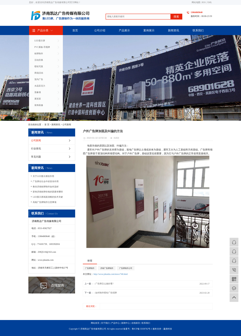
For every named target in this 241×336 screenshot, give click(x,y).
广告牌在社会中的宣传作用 (46, 181)
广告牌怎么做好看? (104, 284)
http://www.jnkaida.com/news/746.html (111, 274)
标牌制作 (38, 53)
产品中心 (115, 323)
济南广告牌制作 (106, 268)
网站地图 (196, 2)
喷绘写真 (38, 66)
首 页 (46, 124)
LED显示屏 (39, 41)
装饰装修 (38, 105)
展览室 (37, 99)
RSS (204, 2)
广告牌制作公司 (125, 268)
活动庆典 (38, 60)
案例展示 (148, 30)
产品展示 (124, 30)
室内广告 (38, 79)
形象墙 (37, 92)
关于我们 (105, 323)
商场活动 (38, 73)
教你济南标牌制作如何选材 (46, 187)
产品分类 (42, 30)
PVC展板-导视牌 (42, 47)
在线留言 (135, 323)
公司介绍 (99, 30)
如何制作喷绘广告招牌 (106, 293)
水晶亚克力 (39, 86)
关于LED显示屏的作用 (43, 176)
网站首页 (95, 323)
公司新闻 (66, 124)
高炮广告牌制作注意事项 (44, 202)
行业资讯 (36, 148)
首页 (75, 30)
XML (209, 2)
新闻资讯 (173, 30)
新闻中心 (125, 323)
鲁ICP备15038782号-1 (142, 329)
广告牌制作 (89, 268)
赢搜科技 (167, 329)
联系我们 (198, 30)
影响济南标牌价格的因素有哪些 (48, 192)
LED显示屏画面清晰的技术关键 (48, 197)
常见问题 (36, 156)
